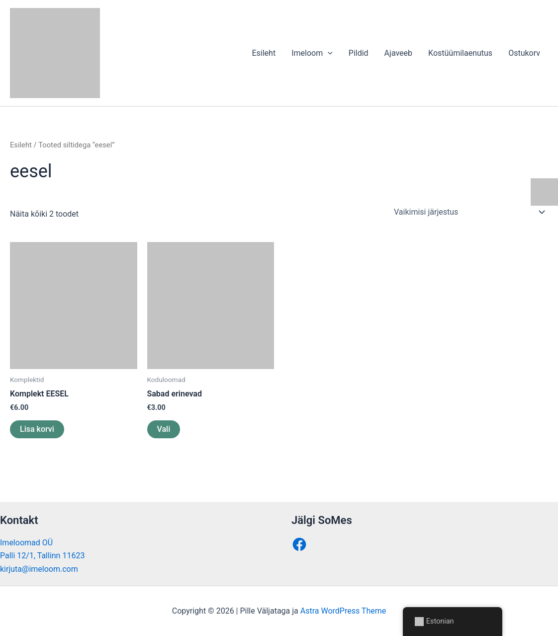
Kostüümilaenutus (460, 53)
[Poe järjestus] (469, 212)
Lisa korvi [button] (37, 429)
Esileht (264, 53)
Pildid (359, 53)
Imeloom (312, 53)
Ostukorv (524, 53)
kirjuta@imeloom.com (39, 569)
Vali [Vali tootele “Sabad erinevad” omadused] (164, 429)
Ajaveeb (398, 53)
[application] (328, 53)
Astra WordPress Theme (343, 611)
